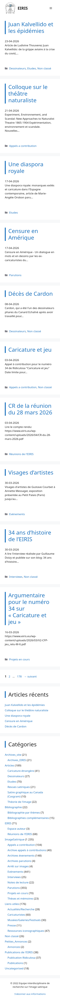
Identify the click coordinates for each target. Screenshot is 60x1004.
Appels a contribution (22, 146)
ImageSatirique (14, 839)
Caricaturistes (16, 914)
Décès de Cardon (15, 726)
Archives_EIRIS (17, 760)
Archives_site (13, 754)
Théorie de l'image (19, 802)
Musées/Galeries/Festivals (24, 920)
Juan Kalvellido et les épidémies (25, 705)
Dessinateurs (17, 68)
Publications (15, 963)
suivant (30, 676)
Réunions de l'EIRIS (21, 454)
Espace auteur (17, 828)
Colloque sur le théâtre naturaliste (26, 710)
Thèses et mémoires (20, 898)
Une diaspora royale (17, 715)
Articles (9, 765)
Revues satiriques (19, 787)
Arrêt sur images (18, 866)
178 (19, 676)
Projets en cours (19, 659)
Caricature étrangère (21, 771)
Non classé (44, 68)
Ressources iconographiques (26, 931)
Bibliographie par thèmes (24, 812)
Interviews (15, 577)
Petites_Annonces (16, 941)
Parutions (15, 275)
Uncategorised (14, 968)
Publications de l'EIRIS (19, 952)
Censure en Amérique (18, 721)
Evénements (17, 514)
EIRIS (23, 8)
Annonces (14, 947)
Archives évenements (21, 855)
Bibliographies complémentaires (28, 818)
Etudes (31, 68)
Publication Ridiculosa (21, 957)
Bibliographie (13, 807)
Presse (12, 925)
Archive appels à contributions (27, 850)
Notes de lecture (18, 882)
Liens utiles (12, 904)
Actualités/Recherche (21, 909)
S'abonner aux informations (30, 993)
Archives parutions (19, 861)
